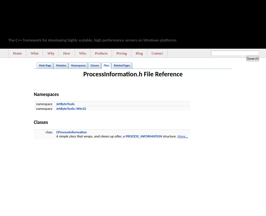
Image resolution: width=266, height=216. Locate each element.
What (35, 53)
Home (17, 53)
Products (101, 53)
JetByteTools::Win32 (71, 108)
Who (82, 53)
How (66, 53)
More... (182, 136)
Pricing (121, 53)
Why (50, 53)
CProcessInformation (71, 132)
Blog (139, 53)
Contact (157, 53)
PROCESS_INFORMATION (144, 136)
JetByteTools (65, 104)
